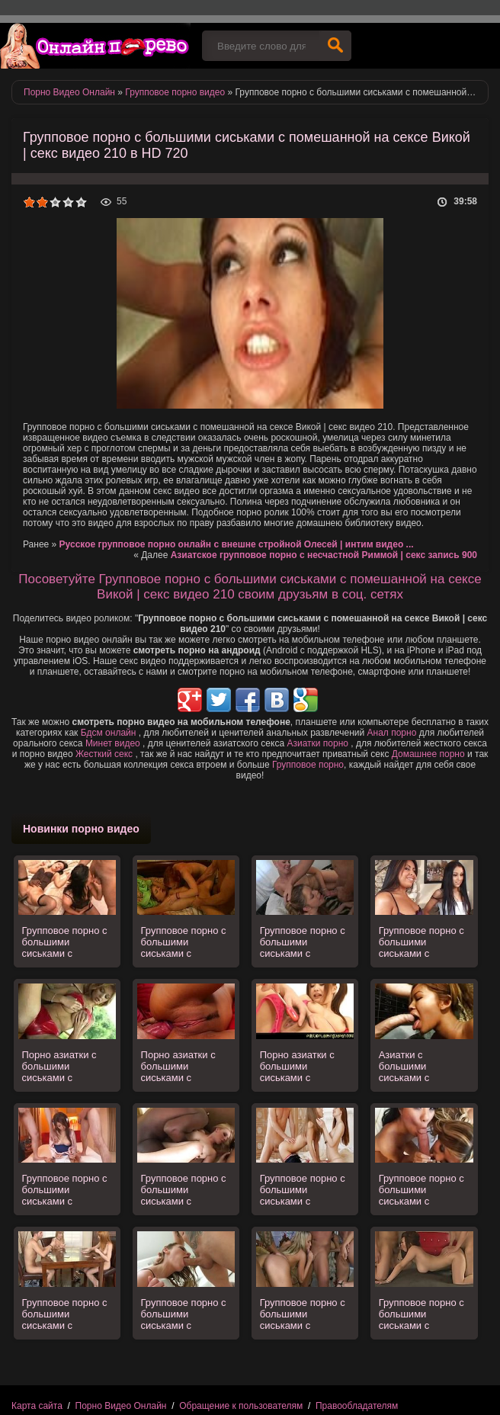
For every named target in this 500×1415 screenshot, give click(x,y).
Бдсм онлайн (108, 732)
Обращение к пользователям (241, 1406)
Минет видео (112, 743)
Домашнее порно (428, 754)
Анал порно (392, 732)
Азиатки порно (317, 743)
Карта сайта (36, 1406)
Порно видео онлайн (95, 46)
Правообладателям (357, 1406)
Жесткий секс (104, 754)
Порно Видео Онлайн (121, 1406)
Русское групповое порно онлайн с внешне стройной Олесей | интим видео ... (236, 544)
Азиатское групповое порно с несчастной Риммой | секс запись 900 (324, 555)
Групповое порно (308, 764)
